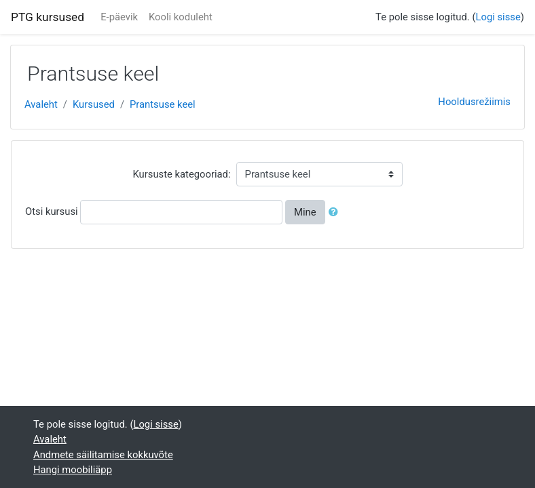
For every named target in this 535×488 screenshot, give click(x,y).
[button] (336, 212)
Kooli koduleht (181, 17)
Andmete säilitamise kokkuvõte (103, 455)
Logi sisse (498, 17)
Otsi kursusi (51, 211)
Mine (305, 212)
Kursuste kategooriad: (181, 174)
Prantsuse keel (163, 104)
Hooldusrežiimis (474, 102)
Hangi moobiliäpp (72, 470)
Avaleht (41, 104)
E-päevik (119, 17)
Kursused (94, 104)
